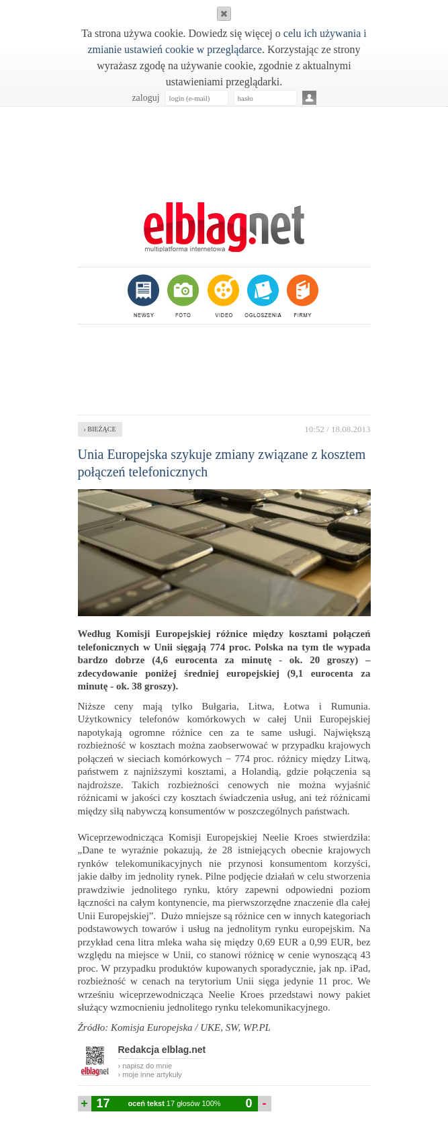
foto (182, 295)
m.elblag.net (224, 227)
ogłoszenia (261, 295)
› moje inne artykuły (150, 1074)
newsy (145, 295)
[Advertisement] (224, 147)
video (222, 295)
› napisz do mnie (145, 1066)
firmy (301, 295)
